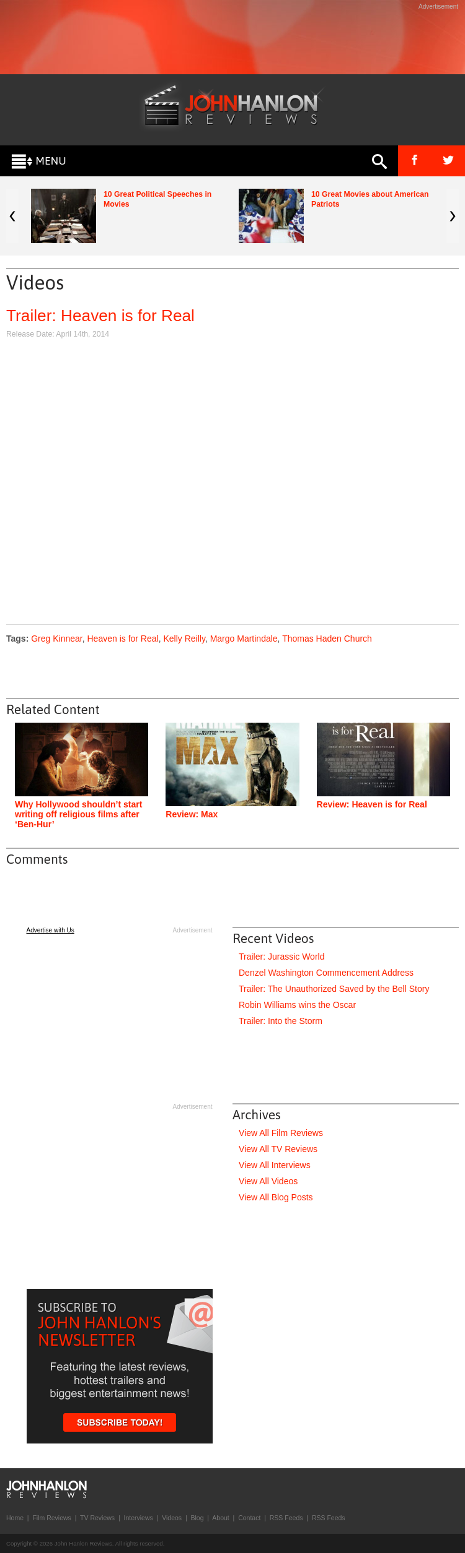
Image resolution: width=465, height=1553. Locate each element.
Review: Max (192, 814)
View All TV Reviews (278, 1149)
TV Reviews (97, 1517)
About (220, 1517)
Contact (249, 1517)
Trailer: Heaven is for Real (100, 315)
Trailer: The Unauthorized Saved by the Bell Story (334, 989)
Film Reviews (51, 1517)
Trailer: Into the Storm (280, 1021)
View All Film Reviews (281, 1133)
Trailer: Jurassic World (281, 956)
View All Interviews (275, 1165)
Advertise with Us (50, 930)
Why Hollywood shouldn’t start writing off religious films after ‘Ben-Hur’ (78, 814)
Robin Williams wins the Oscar (297, 1005)
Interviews (138, 1517)
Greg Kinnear (56, 638)
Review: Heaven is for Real (372, 804)
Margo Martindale (244, 638)
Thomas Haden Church (327, 638)
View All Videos (268, 1181)
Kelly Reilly (184, 638)
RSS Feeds (286, 1517)
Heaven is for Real (122, 638)
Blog (196, 1517)
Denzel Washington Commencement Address (326, 973)
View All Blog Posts (276, 1197)
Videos (172, 1517)
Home (15, 1517)
